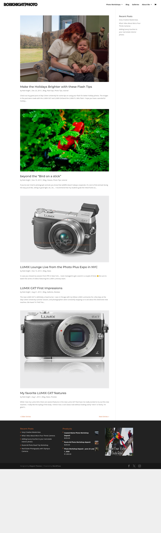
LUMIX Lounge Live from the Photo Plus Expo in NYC (59, 267)
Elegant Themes (36, 466)
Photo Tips (58, 91)
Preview (54, 397)
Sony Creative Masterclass (128, 20)
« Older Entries (25, 416)
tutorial (66, 91)
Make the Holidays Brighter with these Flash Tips (56, 86)
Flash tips (50, 91)
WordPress (56, 466)
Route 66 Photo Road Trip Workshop (35, 445)
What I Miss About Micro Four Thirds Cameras (38, 436)
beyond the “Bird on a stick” (40, 176)
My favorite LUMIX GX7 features (43, 393)
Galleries (135, 5)
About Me (146, 5)
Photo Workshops (113, 5)
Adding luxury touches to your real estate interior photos (128, 32)
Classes (49, 180)
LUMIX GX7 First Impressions (41, 288)
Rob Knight (26, 91)
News (49, 271)
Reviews (57, 292)
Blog (127, 5)
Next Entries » (104, 416)
